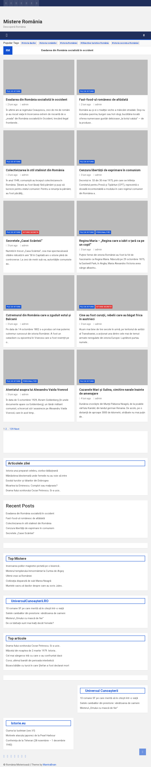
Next (16, 428)
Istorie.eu (18, 723)
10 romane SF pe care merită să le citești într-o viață (35, 608)
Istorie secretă (30, 232)
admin (24, 104)
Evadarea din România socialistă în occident (36, 99)
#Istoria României (68, 43)
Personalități (103, 232)
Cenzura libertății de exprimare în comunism (110, 170)
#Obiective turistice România (95, 43)
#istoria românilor (48, 43)
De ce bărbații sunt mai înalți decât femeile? (30, 623)
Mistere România (22, 21)
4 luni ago (85, 398)
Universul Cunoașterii (101, 691)
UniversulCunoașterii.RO (29, 601)
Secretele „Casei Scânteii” (24, 240)
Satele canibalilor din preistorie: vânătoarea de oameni (35, 613)
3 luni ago (85, 175)
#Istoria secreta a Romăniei (125, 43)
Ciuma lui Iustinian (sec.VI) (20, 730)
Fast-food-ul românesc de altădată (103, 99)
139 (12, 428)
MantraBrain (49, 764)
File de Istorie (13, 91)
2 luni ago (12, 104)
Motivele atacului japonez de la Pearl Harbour (30, 735)
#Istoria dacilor (28, 43)
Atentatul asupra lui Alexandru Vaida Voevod (37, 389)
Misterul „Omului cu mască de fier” (25, 618)
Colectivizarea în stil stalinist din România (35, 170)
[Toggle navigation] (6, 35)
